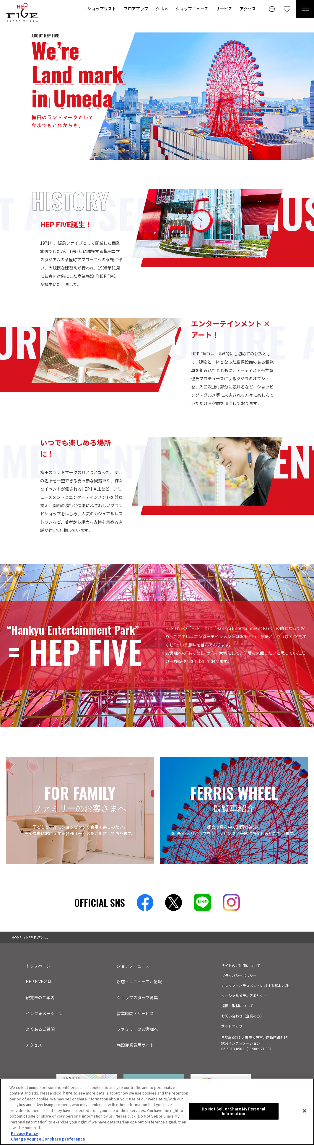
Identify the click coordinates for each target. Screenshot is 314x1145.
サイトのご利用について (240, 965)
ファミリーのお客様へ (137, 1029)
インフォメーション (44, 1013)
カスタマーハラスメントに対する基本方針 (255, 985)
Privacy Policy (24, 1133)
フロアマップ (135, 8)
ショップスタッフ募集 (137, 997)
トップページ (38, 966)
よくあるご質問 (40, 1029)
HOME (17, 937)
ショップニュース (191, 8)
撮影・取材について (237, 1005)
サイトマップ (232, 1025)
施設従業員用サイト (135, 1045)
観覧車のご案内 (40, 997)
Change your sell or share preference (48, 1139)
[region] (157, 1112)
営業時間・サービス (135, 1013)
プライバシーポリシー (239, 975)
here (68, 1093)
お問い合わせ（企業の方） (242, 1015)
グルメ (162, 8)
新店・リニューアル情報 (139, 981)
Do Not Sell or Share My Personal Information (233, 1111)
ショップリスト (101, 8)
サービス (224, 8)
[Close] (304, 1111)
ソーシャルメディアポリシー (244, 995)
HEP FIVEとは (39, 981)
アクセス (248, 8)
